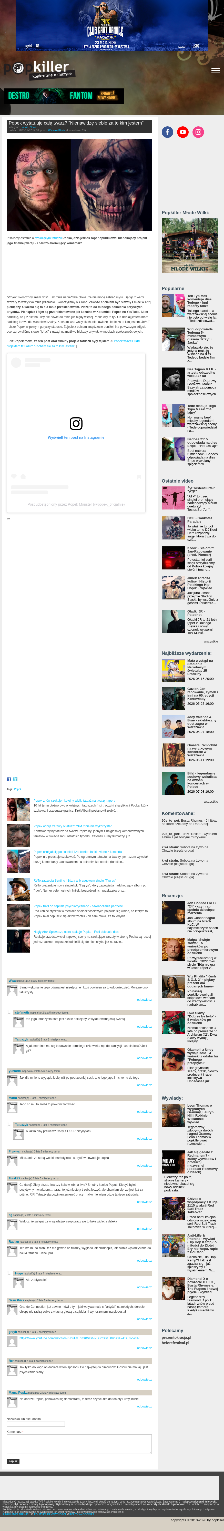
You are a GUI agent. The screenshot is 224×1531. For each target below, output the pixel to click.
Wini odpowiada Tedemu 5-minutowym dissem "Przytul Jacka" (200, 335)
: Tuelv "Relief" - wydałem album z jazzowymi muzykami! (189, 835)
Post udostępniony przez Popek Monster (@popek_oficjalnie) (76, 504)
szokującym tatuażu (48, 238)
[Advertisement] (67, 966)
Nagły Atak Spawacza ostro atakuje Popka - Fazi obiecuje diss (76, 932)
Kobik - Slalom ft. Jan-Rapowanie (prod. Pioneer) (201, 551)
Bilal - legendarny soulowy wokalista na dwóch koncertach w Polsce (202, 780)
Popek (17, 789)
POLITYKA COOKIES (81, 1514)
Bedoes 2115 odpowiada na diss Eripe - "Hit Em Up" (202, 442)
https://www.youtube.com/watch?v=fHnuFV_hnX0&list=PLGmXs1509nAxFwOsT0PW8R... (80, 1338)
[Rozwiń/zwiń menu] (215, 70)
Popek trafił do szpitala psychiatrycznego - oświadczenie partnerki (78, 906)
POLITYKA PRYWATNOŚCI (50, 1514)
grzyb (13, 1332)
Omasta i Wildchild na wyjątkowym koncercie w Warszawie (202, 750)
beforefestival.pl (175, 1343)
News (33, 127)
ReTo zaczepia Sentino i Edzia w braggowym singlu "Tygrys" (75, 880)
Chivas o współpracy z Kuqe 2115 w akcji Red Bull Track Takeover (202, 1205)
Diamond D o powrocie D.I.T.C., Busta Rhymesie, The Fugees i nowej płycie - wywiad (202, 1285)
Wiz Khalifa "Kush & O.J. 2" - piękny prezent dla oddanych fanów (201, 981)
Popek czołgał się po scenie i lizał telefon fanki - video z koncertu (78, 852)
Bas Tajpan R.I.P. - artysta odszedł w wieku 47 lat (201, 372)
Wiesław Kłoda (56, 130)
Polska (24, 127)
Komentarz (15, 1432)
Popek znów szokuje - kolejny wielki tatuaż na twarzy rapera (74, 800)
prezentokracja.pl (176, 1337)
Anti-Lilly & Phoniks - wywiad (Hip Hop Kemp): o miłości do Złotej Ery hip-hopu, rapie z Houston (202, 1243)
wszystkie (211, 641)
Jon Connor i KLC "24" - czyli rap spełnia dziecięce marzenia (201, 908)
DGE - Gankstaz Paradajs (199, 519)
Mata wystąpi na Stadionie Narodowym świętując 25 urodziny (200, 667)
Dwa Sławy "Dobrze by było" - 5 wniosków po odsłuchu (201, 1018)
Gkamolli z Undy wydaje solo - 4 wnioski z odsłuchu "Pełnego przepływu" (202, 1056)
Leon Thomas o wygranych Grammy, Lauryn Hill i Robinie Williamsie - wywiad (200, 1114)
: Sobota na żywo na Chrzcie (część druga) (185, 848)
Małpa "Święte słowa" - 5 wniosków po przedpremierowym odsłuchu (202, 946)
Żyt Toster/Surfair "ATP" (201, 489)
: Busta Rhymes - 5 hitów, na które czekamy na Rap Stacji (189, 822)
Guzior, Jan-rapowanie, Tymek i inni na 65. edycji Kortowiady (202, 694)
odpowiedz (144, 1000)
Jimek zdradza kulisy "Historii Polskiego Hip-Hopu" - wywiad (199, 583)
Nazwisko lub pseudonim (24, 1419)
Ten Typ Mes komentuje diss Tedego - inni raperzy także (199, 301)
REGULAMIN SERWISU (16, 1514)
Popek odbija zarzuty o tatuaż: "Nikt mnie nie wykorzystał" (73, 826)
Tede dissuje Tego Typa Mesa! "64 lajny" (201, 409)
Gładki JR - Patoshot (196, 613)
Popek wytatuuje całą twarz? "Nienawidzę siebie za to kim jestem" (76, 123)
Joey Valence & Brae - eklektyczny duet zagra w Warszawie (201, 722)
